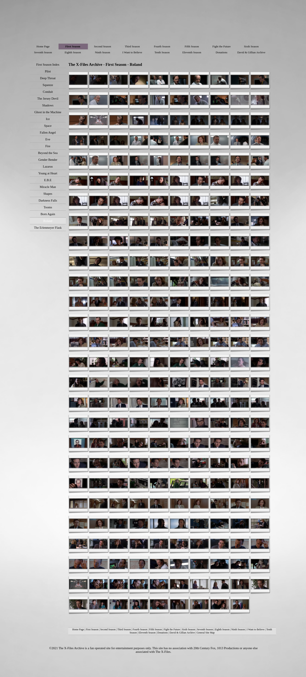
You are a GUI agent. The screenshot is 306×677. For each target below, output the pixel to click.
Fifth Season (155, 629)
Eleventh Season (147, 632)
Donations (162, 632)
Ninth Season (238, 629)
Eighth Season (222, 629)
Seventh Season (205, 629)
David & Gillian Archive (182, 632)
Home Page (78, 629)
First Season (92, 629)
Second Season (107, 629)
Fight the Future (172, 629)
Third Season (124, 629)
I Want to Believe (256, 629)
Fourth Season (140, 629)
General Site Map (206, 632)
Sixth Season (188, 629)
